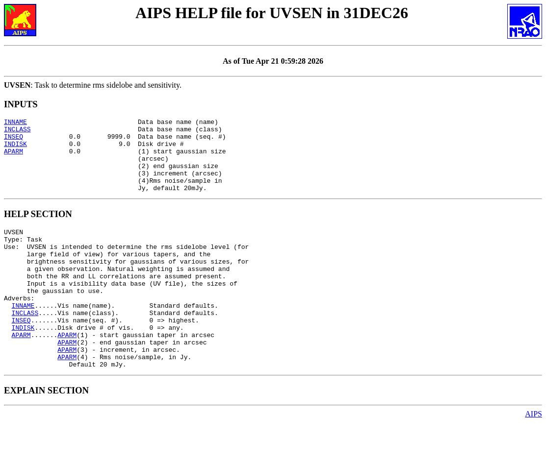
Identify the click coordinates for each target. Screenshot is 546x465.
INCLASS (17, 131)
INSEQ (13, 140)
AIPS (533, 456)
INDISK (15, 149)
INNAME (15, 123)
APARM (13, 158)
